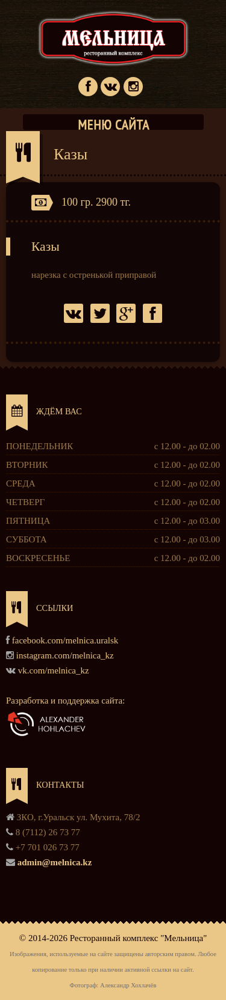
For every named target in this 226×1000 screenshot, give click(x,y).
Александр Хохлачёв (128, 985)
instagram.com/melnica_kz (65, 655)
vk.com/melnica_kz (53, 670)
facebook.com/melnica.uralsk (65, 640)
